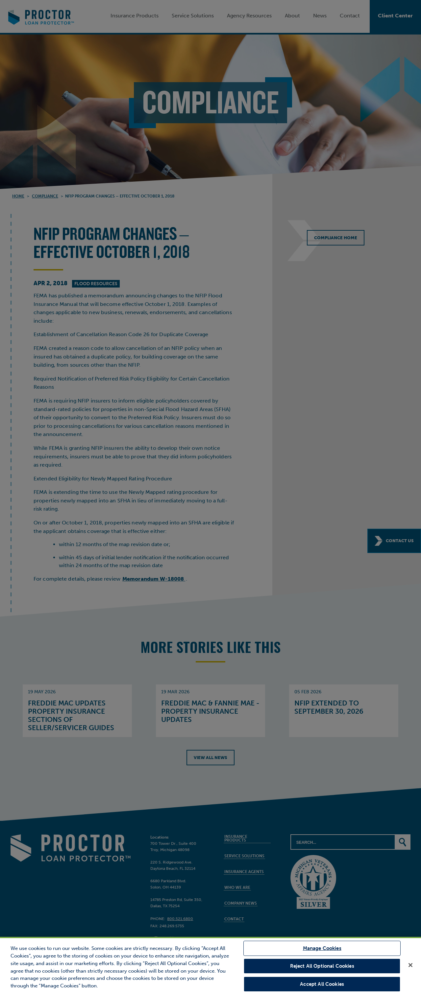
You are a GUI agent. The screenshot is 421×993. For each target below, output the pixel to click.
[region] (210, 965)
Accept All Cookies (322, 984)
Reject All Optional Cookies (322, 966)
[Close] (410, 965)
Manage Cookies (322, 949)
